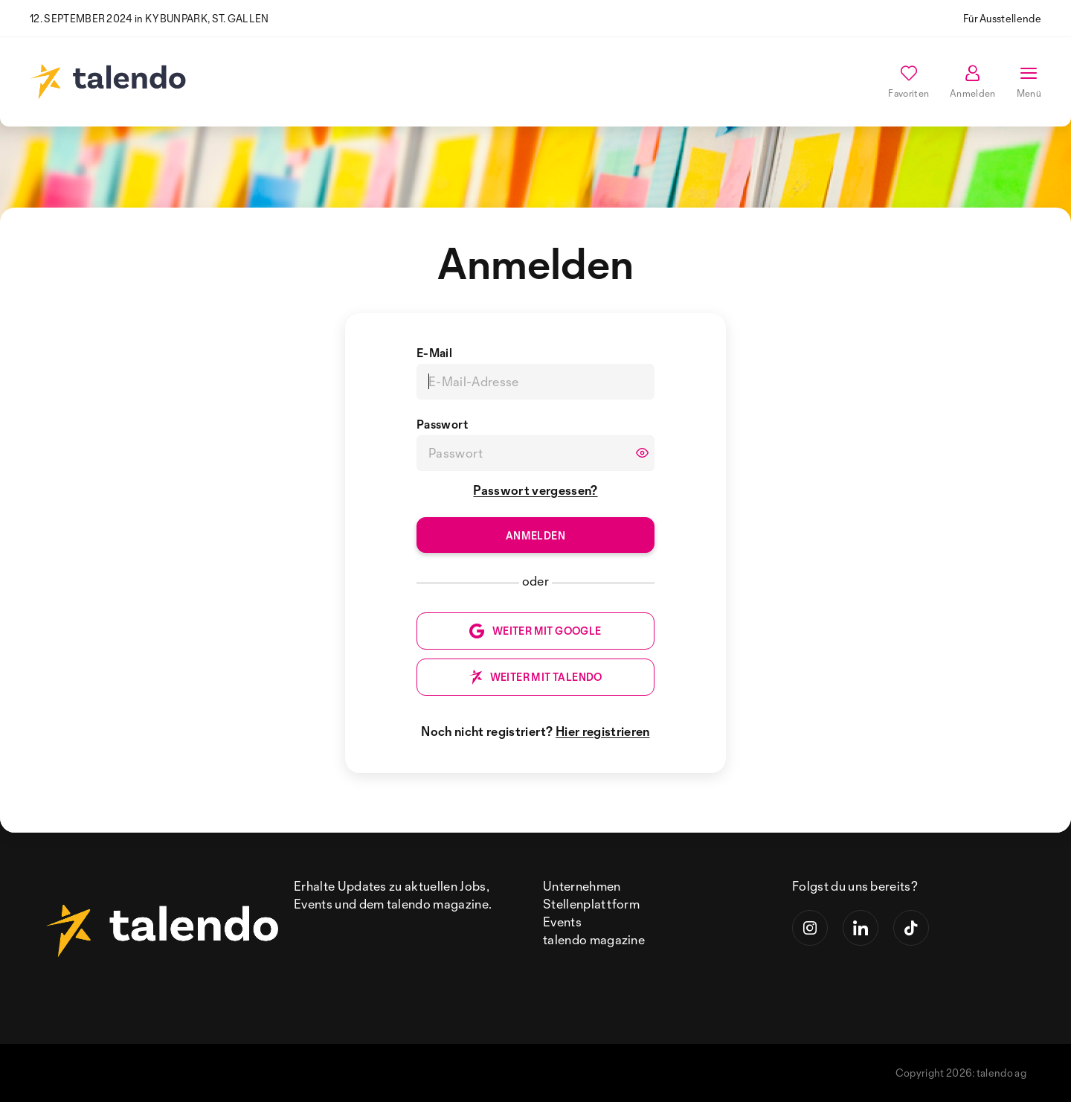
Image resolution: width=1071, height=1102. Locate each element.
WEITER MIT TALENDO (535, 677)
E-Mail (434, 352)
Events (562, 921)
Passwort (442, 424)
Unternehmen (582, 886)
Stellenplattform (591, 904)
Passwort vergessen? (535, 490)
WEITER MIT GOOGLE (535, 631)
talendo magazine (594, 939)
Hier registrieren (602, 731)
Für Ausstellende (1002, 18)
